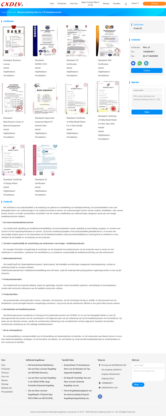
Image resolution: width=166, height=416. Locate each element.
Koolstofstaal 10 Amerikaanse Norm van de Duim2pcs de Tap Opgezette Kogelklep (77, 369)
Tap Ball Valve (68, 360)
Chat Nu (154, 4)
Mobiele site (6, 388)
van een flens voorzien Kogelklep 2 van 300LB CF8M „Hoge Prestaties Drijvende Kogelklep (42, 382)
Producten (5, 369)
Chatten (146, 70)
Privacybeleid (7, 392)
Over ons (5, 376)
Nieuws (4, 380)
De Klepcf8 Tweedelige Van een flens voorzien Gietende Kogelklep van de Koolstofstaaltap (77, 382)
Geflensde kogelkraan (35, 360)
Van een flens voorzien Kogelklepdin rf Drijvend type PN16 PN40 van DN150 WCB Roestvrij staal (40, 395)
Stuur (147, 112)
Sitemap (4, 384)
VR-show (5, 373)
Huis (3, 365)
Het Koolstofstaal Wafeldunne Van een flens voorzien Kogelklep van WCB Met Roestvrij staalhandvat (42, 369)
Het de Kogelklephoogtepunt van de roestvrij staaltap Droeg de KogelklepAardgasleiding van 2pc (78, 395)
